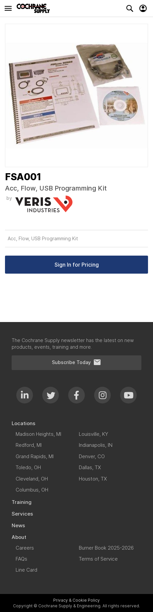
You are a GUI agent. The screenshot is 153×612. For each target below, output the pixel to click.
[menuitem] (76, 423)
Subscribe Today (76, 362)
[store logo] (35, 8)
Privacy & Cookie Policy (76, 600)
